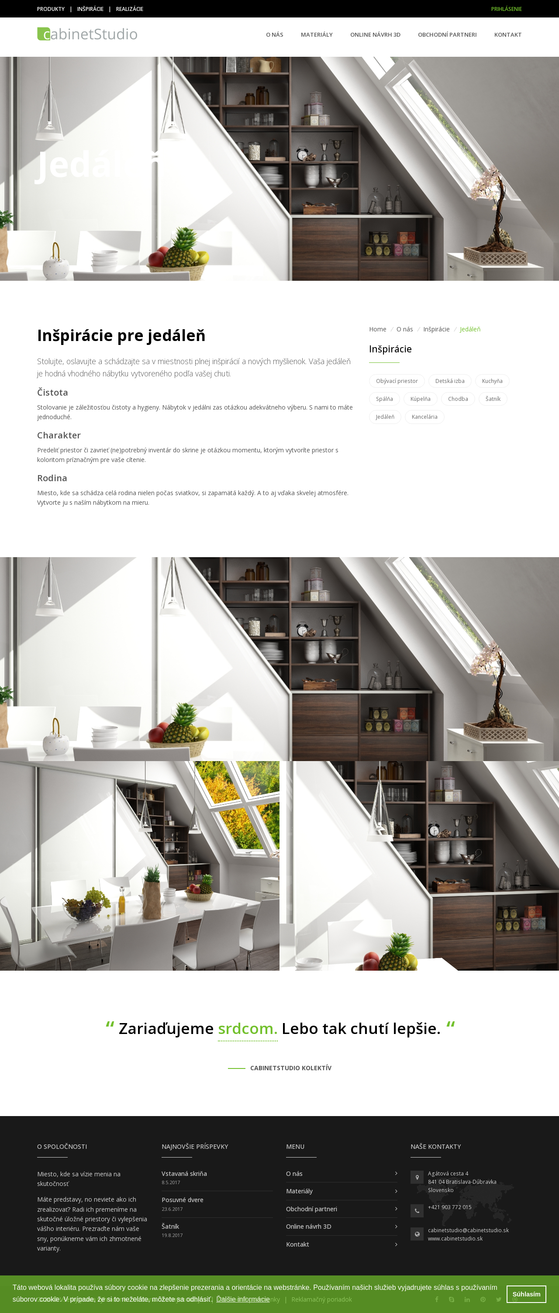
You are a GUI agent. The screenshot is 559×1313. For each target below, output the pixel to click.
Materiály (317, 34)
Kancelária (425, 416)
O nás (274, 34)
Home (377, 329)
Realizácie (129, 9)
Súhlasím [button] (527, 1294)
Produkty (51, 9)
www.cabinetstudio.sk (455, 1238)
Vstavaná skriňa (184, 1173)
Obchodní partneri (447, 34)
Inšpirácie (90, 9)
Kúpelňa (421, 399)
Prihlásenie (506, 9)
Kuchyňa (492, 381)
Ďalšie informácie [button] (243, 1299)
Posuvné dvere (183, 1200)
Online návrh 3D (375, 34)
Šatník (493, 399)
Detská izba (450, 381)
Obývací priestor (397, 381)
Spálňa (384, 399)
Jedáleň (385, 416)
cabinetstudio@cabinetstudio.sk (468, 1230)
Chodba (458, 399)
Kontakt (508, 34)
